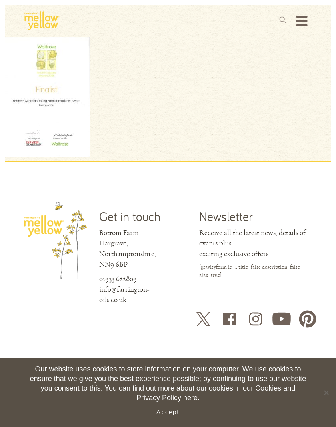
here (190, 398)
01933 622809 (118, 278)
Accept (167, 412)
